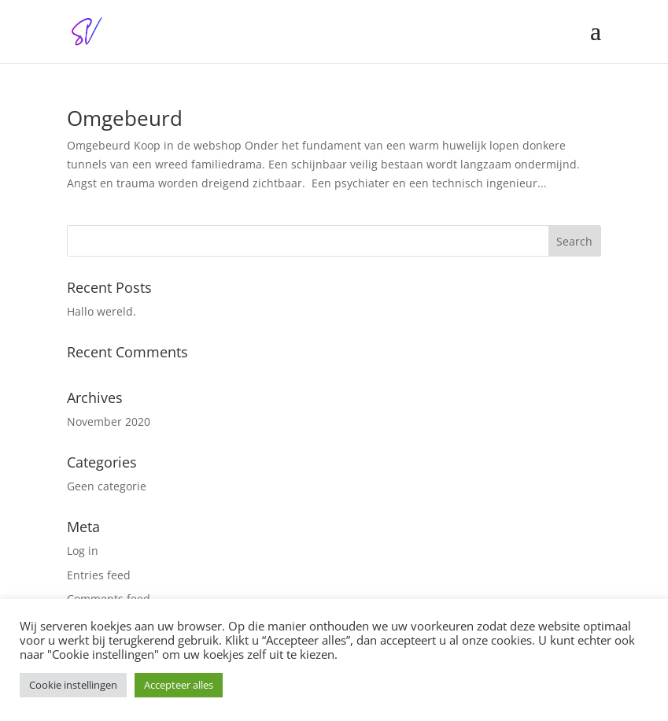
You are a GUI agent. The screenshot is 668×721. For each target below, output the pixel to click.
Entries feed (99, 575)
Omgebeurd (125, 118)
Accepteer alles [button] (178, 685)
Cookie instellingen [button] (73, 685)
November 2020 (108, 421)
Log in (82, 550)
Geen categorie (106, 486)
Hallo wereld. (101, 311)
